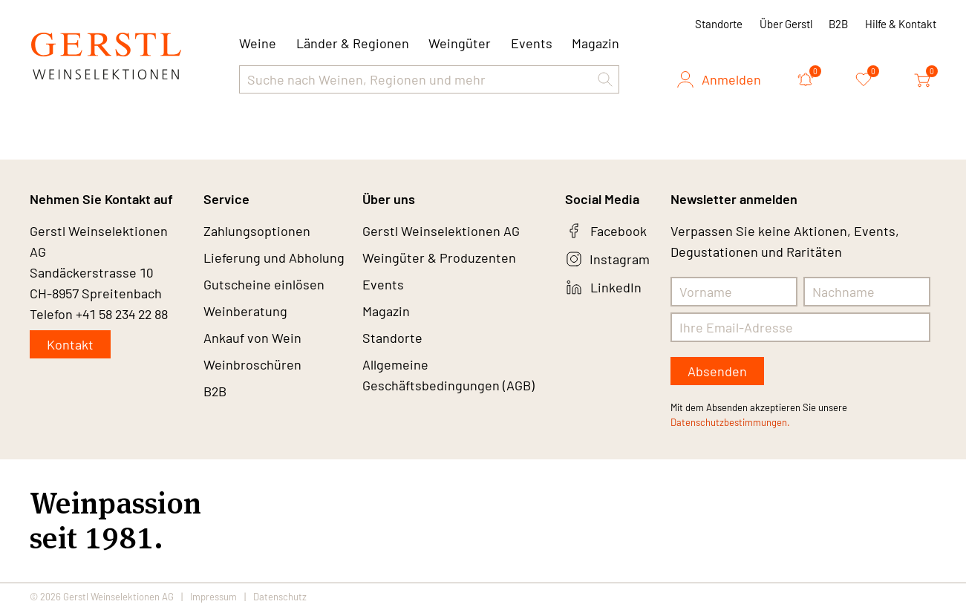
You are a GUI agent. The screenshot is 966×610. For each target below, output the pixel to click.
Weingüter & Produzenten (439, 257)
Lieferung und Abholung (274, 257)
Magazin (595, 43)
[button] (605, 79)
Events (531, 43)
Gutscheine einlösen (263, 284)
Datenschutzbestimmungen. (730, 422)
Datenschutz (280, 597)
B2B (838, 23)
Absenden (717, 371)
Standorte (719, 23)
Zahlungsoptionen (256, 231)
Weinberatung (245, 311)
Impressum (213, 597)
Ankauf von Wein (252, 337)
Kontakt (70, 344)
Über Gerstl (786, 23)
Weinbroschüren (252, 364)
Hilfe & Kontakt (900, 23)
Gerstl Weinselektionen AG (441, 231)
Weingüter (459, 43)
